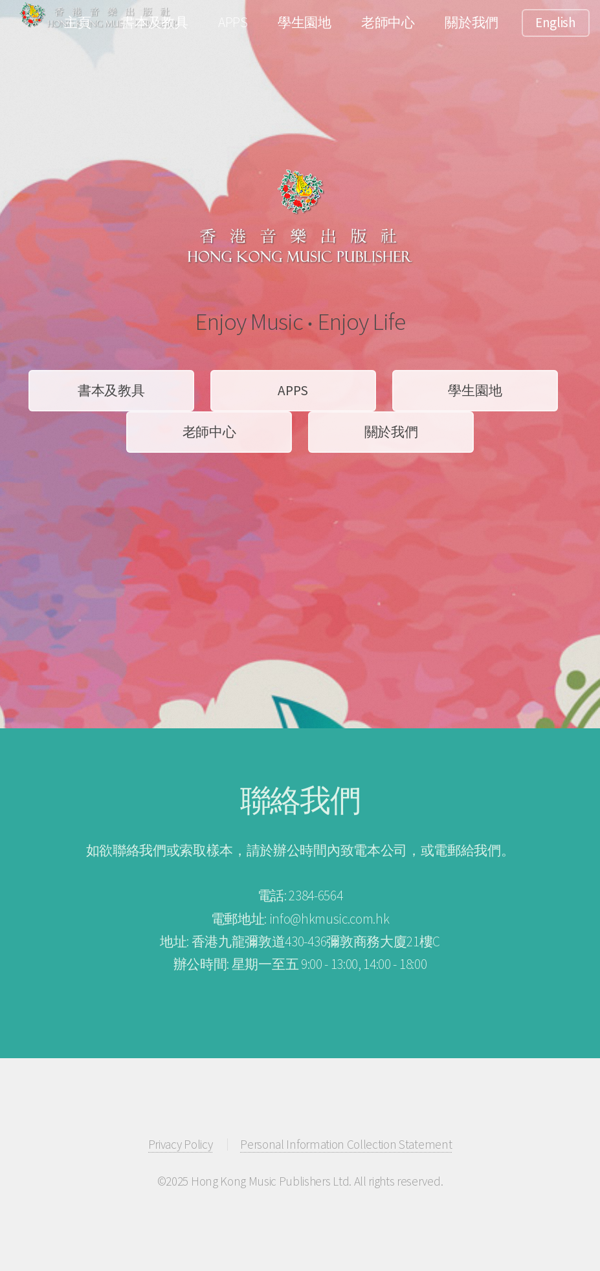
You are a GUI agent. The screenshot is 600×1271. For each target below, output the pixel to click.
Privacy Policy (180, 1144)
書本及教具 (154, 22)
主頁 (77, 22)
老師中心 (388, 22)
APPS (233, 22)
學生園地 (304, 22)
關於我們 (471, 22)
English (555, 22)
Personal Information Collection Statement (346, 1144)
